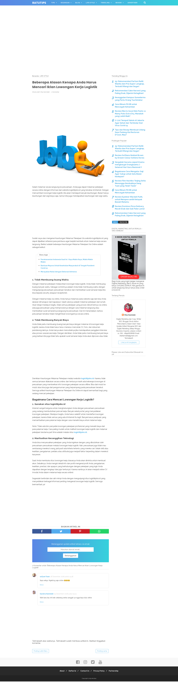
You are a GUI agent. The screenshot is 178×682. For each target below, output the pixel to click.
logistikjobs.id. (80, 433)
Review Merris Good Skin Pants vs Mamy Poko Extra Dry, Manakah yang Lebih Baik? (130, 113)
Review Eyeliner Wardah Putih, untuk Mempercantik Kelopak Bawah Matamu (129, 199)
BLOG (77, 3)
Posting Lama (102, 651)
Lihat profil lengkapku (129, 342)
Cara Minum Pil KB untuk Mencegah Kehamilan (126, 105)
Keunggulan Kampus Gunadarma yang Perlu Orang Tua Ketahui (130, 98)
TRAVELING (105, 3)
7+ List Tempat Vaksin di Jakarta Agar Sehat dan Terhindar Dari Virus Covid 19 (129, 123)
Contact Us (84, 671)
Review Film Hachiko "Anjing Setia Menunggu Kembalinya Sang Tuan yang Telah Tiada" (130, 183)
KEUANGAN (65, 3)
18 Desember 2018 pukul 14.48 (61, 577)
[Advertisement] (89, 16)
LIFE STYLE (90, 3)
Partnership (115, 671)
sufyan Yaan (45, 577)
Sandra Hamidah (46, 594)
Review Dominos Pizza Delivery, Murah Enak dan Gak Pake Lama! (130, 207)
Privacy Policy (99, 671)
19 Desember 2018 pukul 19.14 (65, 594)
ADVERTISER (132, 3)
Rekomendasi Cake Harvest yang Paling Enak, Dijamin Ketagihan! (130, 92)
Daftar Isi (71, 671)
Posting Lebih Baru (40, 651)
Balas (42, 585)
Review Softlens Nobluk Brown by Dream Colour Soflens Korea (129, 156)
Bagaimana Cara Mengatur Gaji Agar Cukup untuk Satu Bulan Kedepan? (129, 174)
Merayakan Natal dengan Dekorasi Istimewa (59, 272)
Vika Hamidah (130, 315)
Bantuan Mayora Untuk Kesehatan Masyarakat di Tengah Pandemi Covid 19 (67, 267)
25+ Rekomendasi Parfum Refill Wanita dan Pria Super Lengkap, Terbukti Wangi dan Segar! (129, 84)
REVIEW (119, 3)
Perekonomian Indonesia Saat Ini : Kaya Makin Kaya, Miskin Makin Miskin (67, 261)
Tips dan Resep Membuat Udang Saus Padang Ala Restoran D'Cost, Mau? (130, 132)
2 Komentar (55, 92)
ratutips (39, 3)
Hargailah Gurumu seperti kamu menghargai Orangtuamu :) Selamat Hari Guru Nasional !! (129, 164)
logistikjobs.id (87, 379)
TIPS (53, 3)
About (60, 671)
